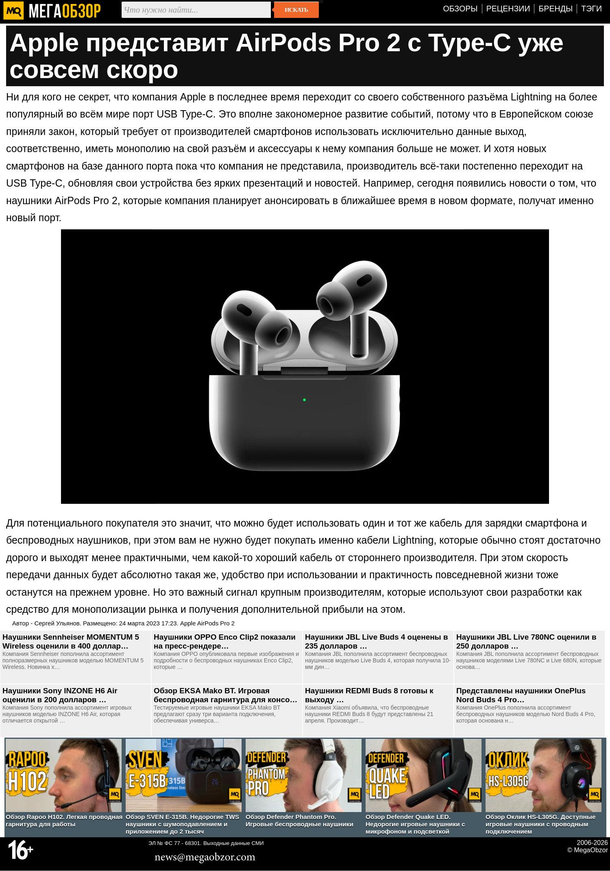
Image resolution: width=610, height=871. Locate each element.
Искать (296, 10)
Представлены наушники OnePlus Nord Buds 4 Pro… (521, 695)
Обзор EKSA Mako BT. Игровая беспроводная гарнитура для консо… (225, 695)
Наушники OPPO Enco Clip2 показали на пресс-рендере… (225, 641)
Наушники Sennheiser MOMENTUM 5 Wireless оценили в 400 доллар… (70, 641)
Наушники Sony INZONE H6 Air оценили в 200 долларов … (60, 695)
